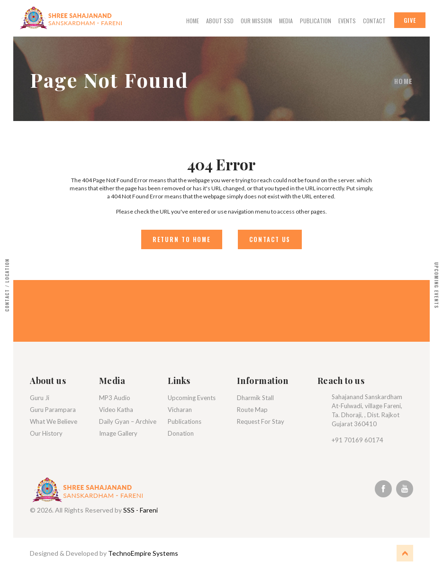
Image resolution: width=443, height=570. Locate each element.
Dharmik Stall (255, 398)
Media (286, 21)
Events (347, 21)
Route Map (252, 410)
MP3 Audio (114, 398)
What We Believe (53, 422)
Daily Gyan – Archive (127, 422)
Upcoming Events (192, 398)
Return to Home (180, 239)
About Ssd (220, 21)
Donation (181, 434)
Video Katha (116, 410)
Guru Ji (39, 398)
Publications (184, 422)
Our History (46, 434)
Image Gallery (118, 434)
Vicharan (180, 410)
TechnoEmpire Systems (143, 554)
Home (192, 21)
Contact (374, 21)
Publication (315, 21)
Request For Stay (260, 422)
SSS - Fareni (140, 511)
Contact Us (271, 239)
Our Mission (256, 21)
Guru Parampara (53, 410)
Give (410, 20)
